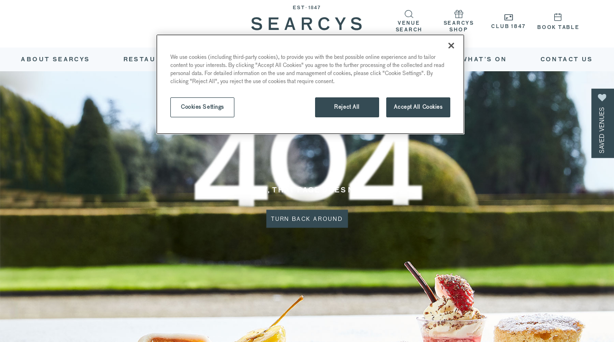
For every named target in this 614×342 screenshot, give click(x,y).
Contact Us (566, 60)
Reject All (347, 107)
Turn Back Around (307, 219)
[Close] (451, 45)
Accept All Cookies (418, 107)
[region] (310, 84)
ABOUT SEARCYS (55, 60)
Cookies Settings (202, 107)
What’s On (484, 60)
